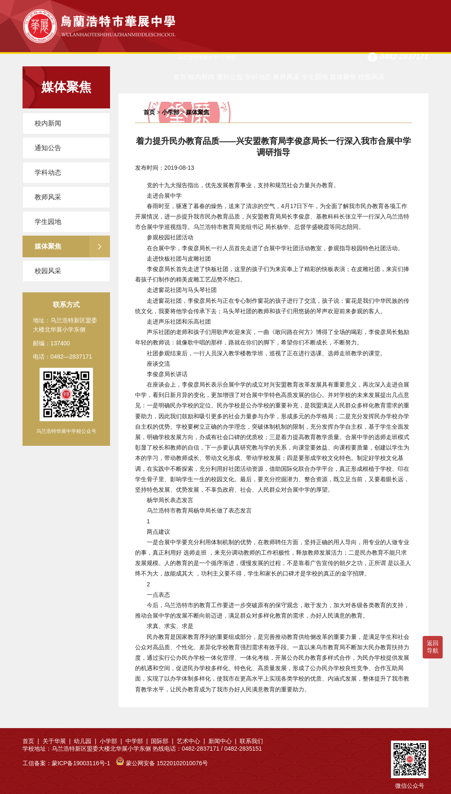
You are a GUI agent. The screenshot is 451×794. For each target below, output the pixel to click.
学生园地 (314, 76)
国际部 (162, 741)
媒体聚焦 (343, 76)
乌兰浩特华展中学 (198, 57)
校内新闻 (201, 76)
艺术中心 (191, 741)
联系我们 (251, 741)
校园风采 (371, 76)
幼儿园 (85, 741)
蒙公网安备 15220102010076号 (167, 763)
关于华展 (57, 741)
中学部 (136, 741)
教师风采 (286, 76)
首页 (179, 76)
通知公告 (229, 76)
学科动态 (258, 76)
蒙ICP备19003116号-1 (81, 763)
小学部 (170, 112)
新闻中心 (222, 741)
